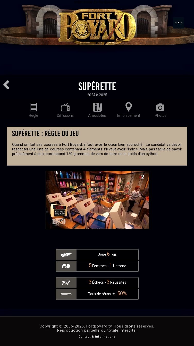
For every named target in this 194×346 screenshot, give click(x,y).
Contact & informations (97, 336)
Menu (181, 20)
